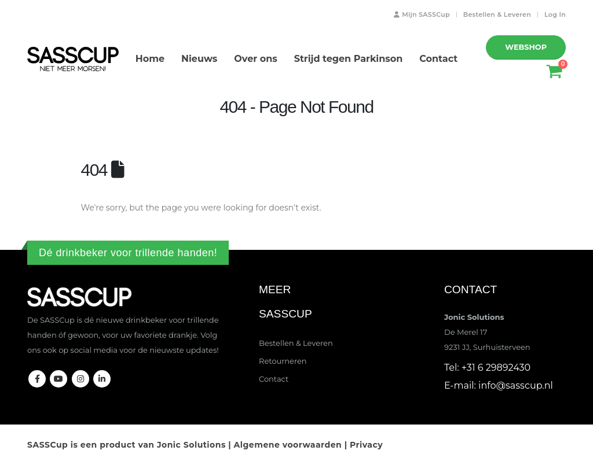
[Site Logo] (73, 59)
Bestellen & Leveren (497, 14)
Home (150, 58)
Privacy (366, 445)
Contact (438, 58)
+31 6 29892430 (496, 367)
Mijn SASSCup (420, 14)
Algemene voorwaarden (288, 445)
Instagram (80, 378)
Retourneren (283, 361)
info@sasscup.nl (515, 385)
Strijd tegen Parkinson (348, 58)
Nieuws (199, 58)
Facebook (37, 378)
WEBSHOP (526, 47)
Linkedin (102, 378)
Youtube (58, 378)
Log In (555, 14)
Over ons (255, 58)
